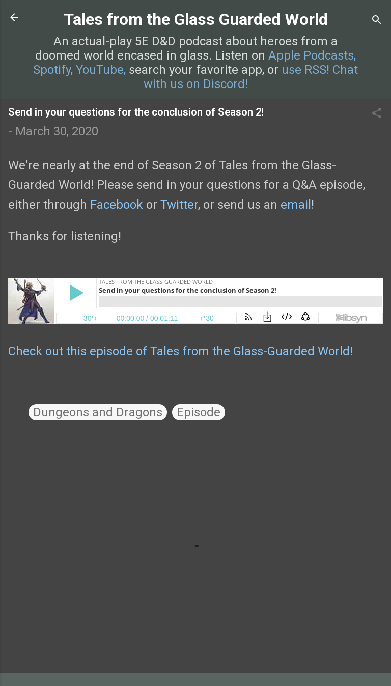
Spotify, (53, 70)
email (296, 204)
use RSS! (305, 70)
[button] (377, 114)
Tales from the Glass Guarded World (196, 19)
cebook (123, 204)
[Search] (377, 20)
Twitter (179, 204)
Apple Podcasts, (312, 55)
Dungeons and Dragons (97, 412)
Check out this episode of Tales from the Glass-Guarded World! (180, 351)
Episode (198, 412)
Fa (96, 204)
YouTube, (101, 70)
